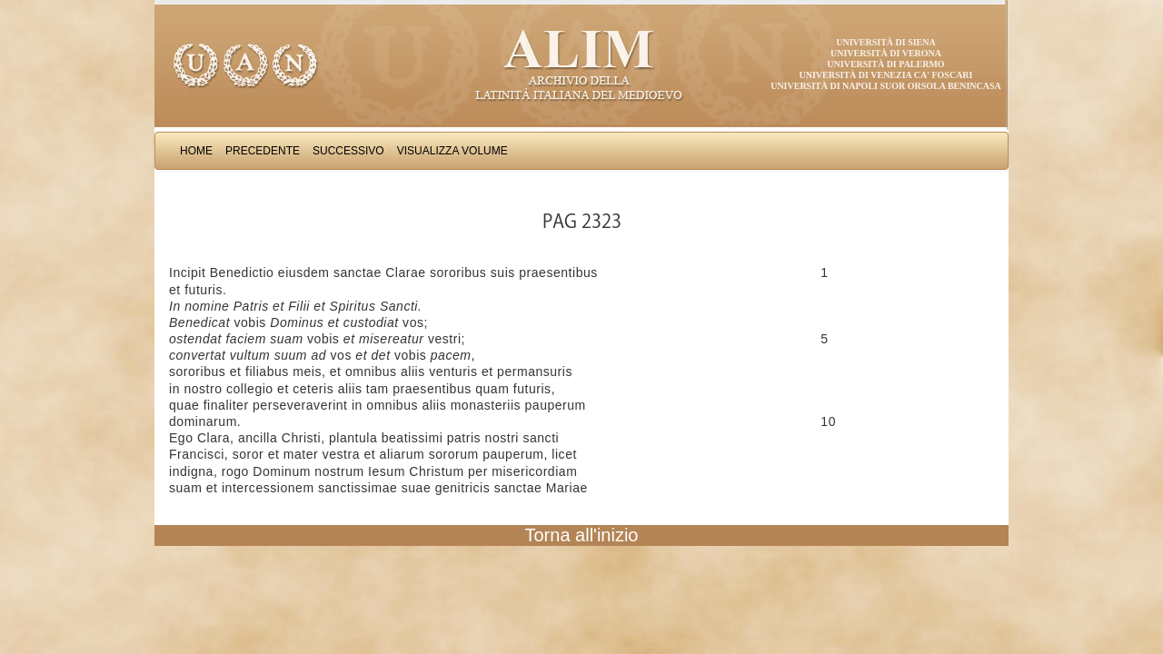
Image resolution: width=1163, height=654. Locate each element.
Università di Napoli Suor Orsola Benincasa (885, 86)
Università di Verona (885, 53)
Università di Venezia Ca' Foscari (886, 75)
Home (196, 150)
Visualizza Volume (452, 150)
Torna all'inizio (582, 535)
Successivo (348, 150)
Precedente (262, 150)
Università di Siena (885, 42)
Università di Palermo (885, 64)
